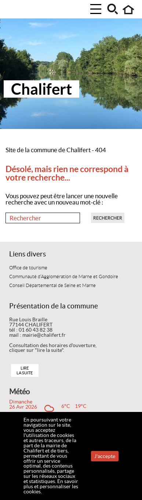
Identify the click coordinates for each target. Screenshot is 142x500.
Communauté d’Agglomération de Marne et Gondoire (63, 276)
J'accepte (104, 456)
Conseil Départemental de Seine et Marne (52, 285)
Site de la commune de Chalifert (48, 150)
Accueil (129, 9)
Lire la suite (25, 370)
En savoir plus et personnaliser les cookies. (50, 486)
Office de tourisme (28, 267)
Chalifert (41, 89)
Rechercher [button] (107, 218)
